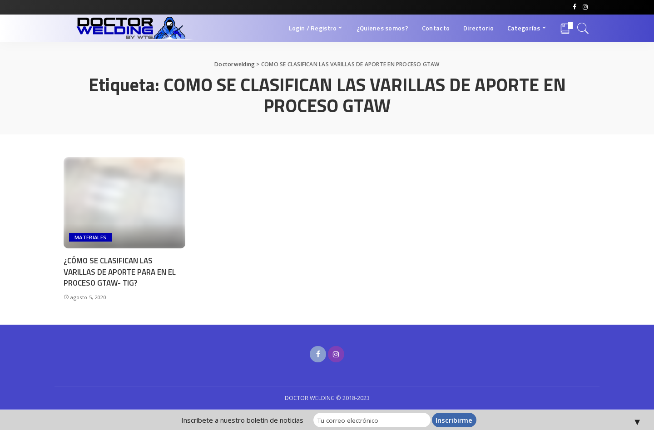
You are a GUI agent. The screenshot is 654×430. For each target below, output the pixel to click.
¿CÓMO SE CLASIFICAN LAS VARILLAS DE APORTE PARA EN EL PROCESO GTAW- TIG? (120, 272)
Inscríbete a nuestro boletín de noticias (246, 420)
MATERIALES (90, 237)
